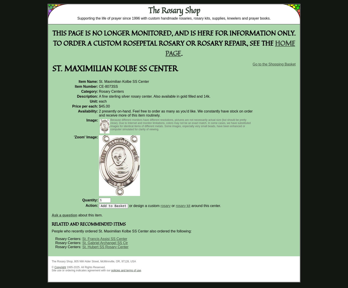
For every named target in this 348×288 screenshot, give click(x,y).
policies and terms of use (126, 272)
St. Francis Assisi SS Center (104, 241)
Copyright (60, 269)
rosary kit (183, 207)
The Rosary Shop (174, 10)
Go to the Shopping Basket (274, 64)
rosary (165, 207)
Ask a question (64, 217)
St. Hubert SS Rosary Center (105, 249)
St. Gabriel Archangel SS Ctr (105, 245)
